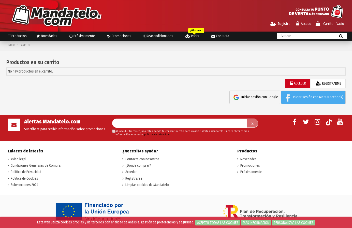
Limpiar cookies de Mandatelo (147, 185)
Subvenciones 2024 (24, 185)
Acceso (303, 24)
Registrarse (133, 178)
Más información (256, 223)
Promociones (250, 165)
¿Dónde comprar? (138, 165)
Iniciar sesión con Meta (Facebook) (313, 97)
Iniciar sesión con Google (255, 97)
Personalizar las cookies (293, 223)
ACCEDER (298, 83)
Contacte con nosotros (142, 159)
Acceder (131, 172)
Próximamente (251, 172)
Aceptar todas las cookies (217, 223)
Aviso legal (18, 159)
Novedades (248, 159)
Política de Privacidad (26, 172)
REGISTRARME (328, 83)
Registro (280, 24)
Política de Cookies (24, 178)
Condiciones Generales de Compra (36, 165)
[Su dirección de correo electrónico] (179, 123)
